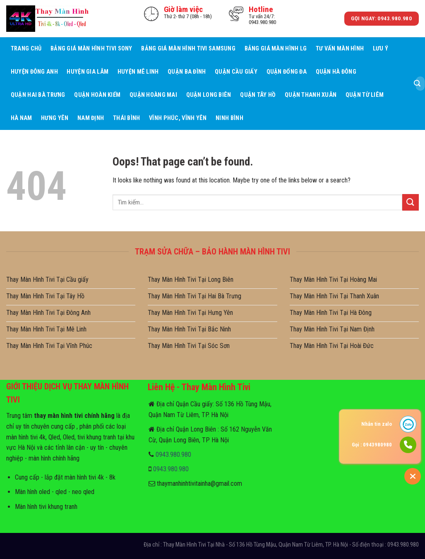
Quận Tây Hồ (258, 94)
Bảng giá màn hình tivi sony (91, 48)
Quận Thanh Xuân (310, 94)
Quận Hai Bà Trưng (38, 94)
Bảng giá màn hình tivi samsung (188, 48)
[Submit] (417, 84)
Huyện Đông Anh (34, 71)
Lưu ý (380, 48)
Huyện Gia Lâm (87, 71)
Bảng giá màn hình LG (276, 48)
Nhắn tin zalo (376, 424)
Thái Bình (126, 118)
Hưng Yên (54, 118)
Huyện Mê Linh (138, 71)
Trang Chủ (26, 48)
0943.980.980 (173, 454)
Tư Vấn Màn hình (340, 48)
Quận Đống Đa (287, 71)
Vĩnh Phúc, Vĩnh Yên (177, 118)
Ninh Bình (229, 118)
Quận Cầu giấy (236, 71)
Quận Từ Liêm (365, 94)
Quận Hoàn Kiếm (97, 94)
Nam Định (90, 118)
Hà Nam (21, 118)
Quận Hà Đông (336, 71)
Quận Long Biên (208, 94)
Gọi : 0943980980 (372, 444)
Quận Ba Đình (187, 71)
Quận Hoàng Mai (153, 94)
